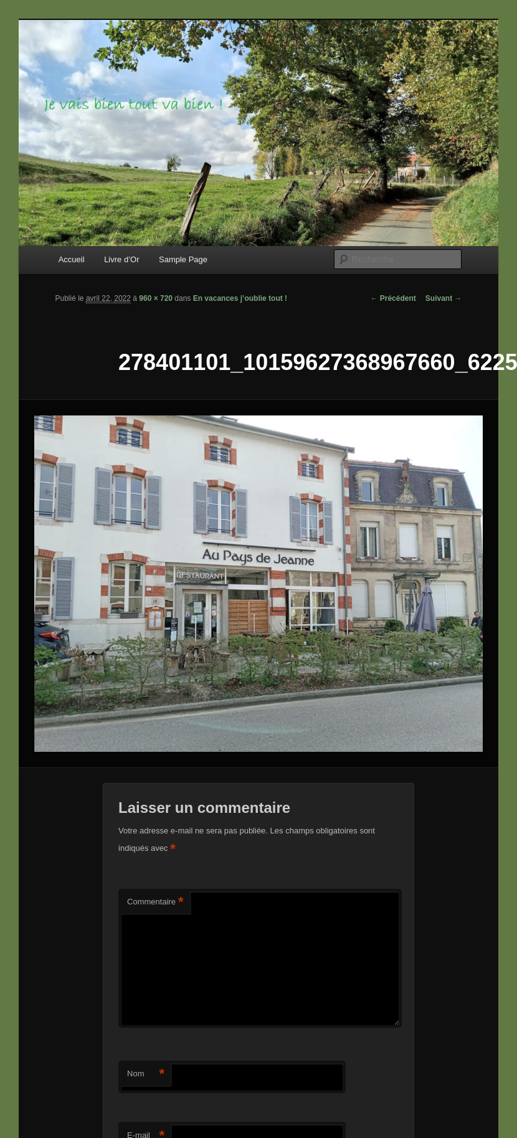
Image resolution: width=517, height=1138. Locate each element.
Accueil (72, 259)
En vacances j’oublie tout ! (240, 298)
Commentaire (155, 902)
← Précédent (392, 298)
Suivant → (443, 298)
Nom (145, 1074)
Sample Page (183, 259)
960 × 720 (156, 298)
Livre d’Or (121, 259)
